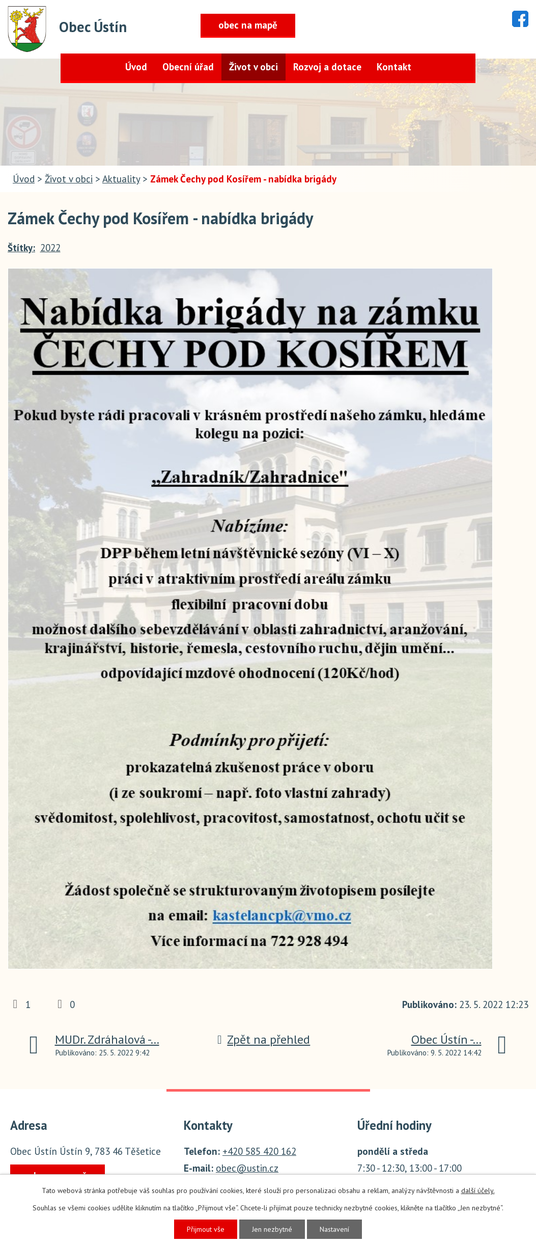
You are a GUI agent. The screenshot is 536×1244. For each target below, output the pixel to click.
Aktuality (121, 179)
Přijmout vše (205, 1229)
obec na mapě (247, 25)
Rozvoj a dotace (327, 67)
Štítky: (21, 248)
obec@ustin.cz (247, 1168)
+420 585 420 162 (259, 1151)
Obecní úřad (188, 67)
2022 (50, 248)
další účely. (478, 1190)
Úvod (136, 67)
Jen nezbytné (272, 1229)
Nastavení (334, 1229)
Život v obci (253, 67)
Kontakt (394, 67)
